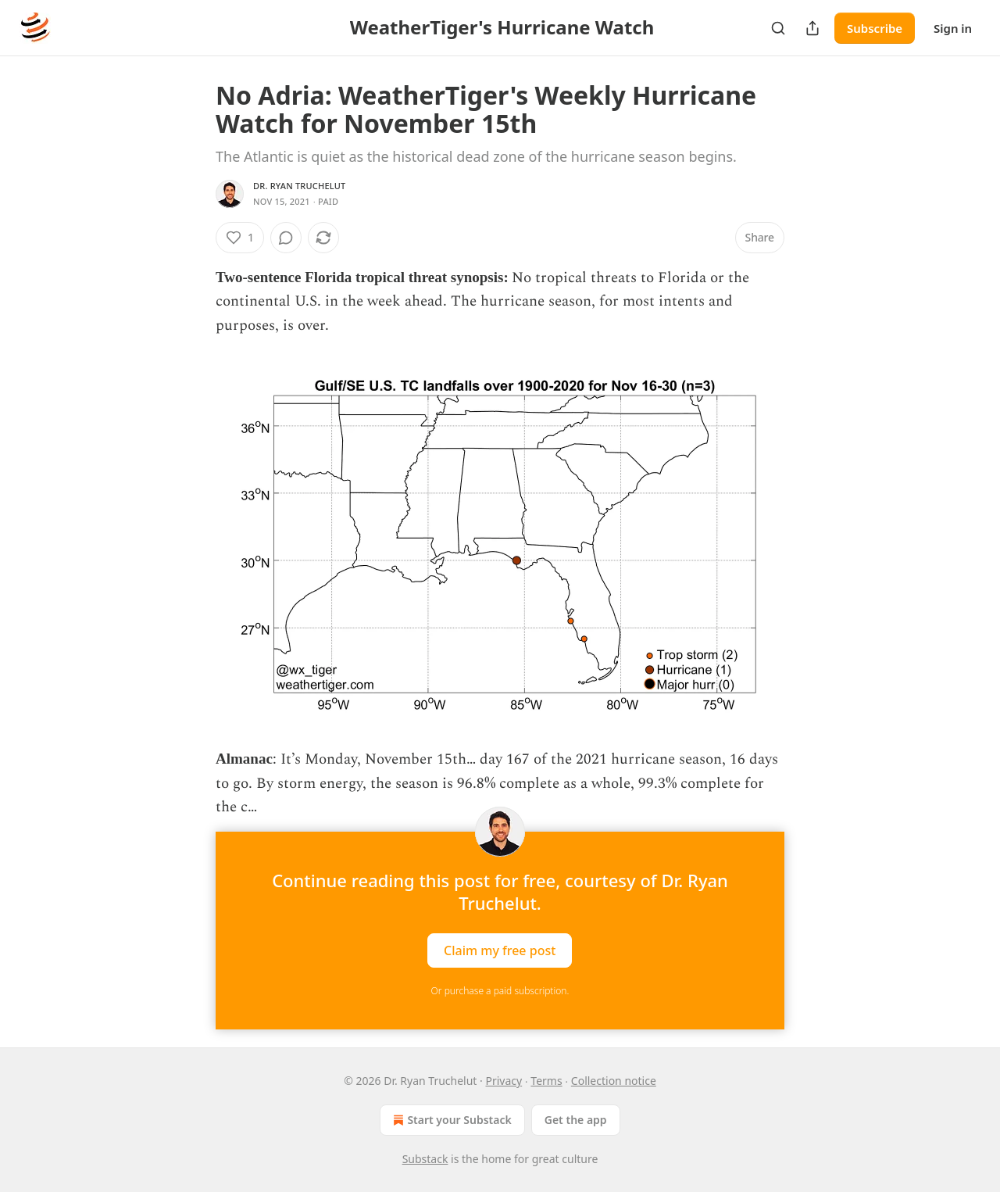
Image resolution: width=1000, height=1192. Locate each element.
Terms (546, 1080)
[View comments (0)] (286, 237)
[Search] (778, 28)
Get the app (576, 1119)
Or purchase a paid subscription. (500, 990)
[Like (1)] (240, 237)
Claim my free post (499, 950)
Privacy (503, 1080)
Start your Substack (450, 1120)
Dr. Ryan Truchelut (299, 186)
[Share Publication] (812, 28)
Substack (425, 1158)
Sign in (953, 28)
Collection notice (613, 1080)
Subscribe (874, 28)
